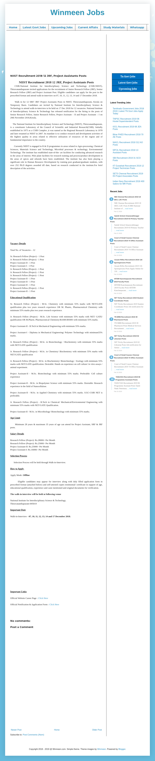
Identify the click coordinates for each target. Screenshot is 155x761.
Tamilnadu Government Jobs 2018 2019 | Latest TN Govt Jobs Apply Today (128, 111)
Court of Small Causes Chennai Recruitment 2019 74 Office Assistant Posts (126, 241)
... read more (128, 208)
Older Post (97, 730)
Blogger (121, 749)
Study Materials (114, 27)
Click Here (43, 598)
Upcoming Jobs (62, 27)
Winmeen (101, 749)
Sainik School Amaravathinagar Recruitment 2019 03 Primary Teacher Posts (127, 219)
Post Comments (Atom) (33, 735)
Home (13, 27)
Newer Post (16, 730)
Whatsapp (137, 27)
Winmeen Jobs (77, 12)
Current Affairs (88, 27)
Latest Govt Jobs (34, 27)
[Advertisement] (56, 52)
